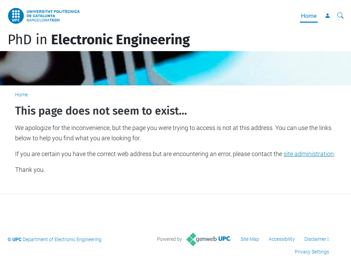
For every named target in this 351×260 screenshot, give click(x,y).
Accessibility (282, 239)
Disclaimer (315, 239)
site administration (308, 153)
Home (309, 15)
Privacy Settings (312, 252)
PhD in (99, 40)
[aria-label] (340, 16)
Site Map (250, 239)
